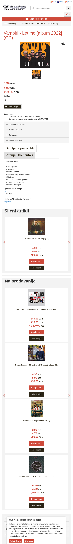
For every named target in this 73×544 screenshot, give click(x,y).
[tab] (36, 124)
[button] (3, 241)
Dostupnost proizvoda (15, 124)
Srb (53, 2)
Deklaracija (11, 135)
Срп (68, 2)
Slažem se (29, 541)
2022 (6, 191)
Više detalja (36, 268)
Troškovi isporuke (14, 130)
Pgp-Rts (7, 202)
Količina (7, 96)
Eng (60, 2)
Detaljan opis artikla (20, 148)
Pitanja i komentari (19, 155)
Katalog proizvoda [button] (36, 19)
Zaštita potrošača (14, 140)
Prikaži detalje (15, 541)
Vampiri (7, 196)
